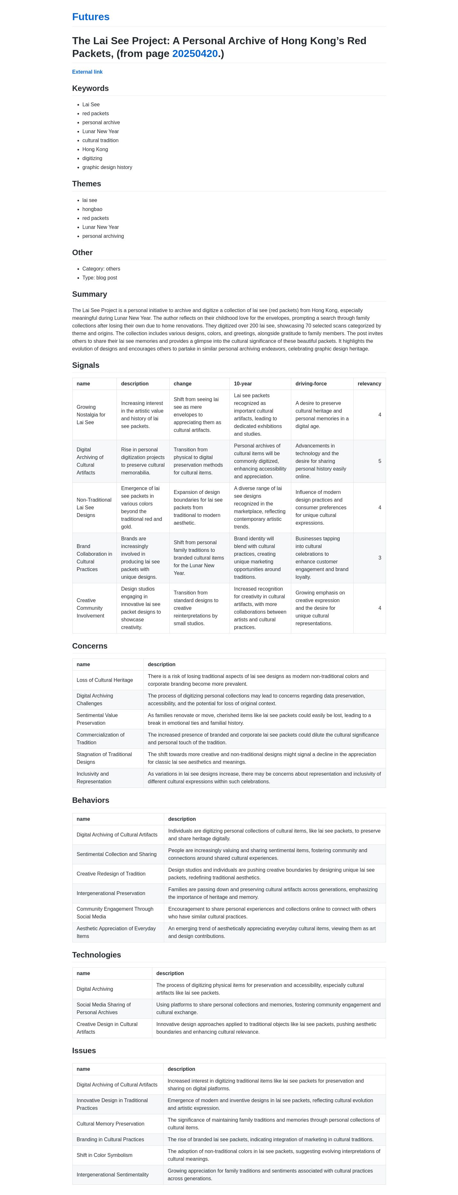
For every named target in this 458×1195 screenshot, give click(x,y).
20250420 (195, 53)
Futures (91, 16)
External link (87, 72)
